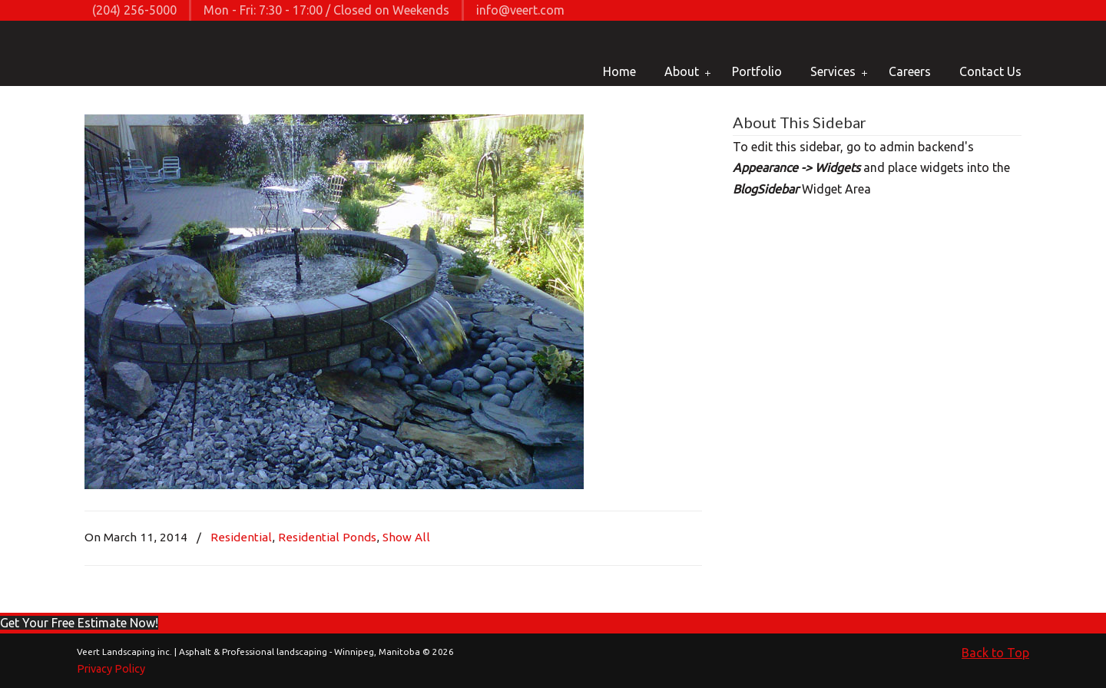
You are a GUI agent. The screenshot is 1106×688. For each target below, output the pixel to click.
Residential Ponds (327, 537)
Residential (241, 537)
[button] (79, 623)
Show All (406, 537)
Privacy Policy (111, 669)
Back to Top (995, 653)
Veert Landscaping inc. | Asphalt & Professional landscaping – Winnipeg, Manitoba (132, 54)
